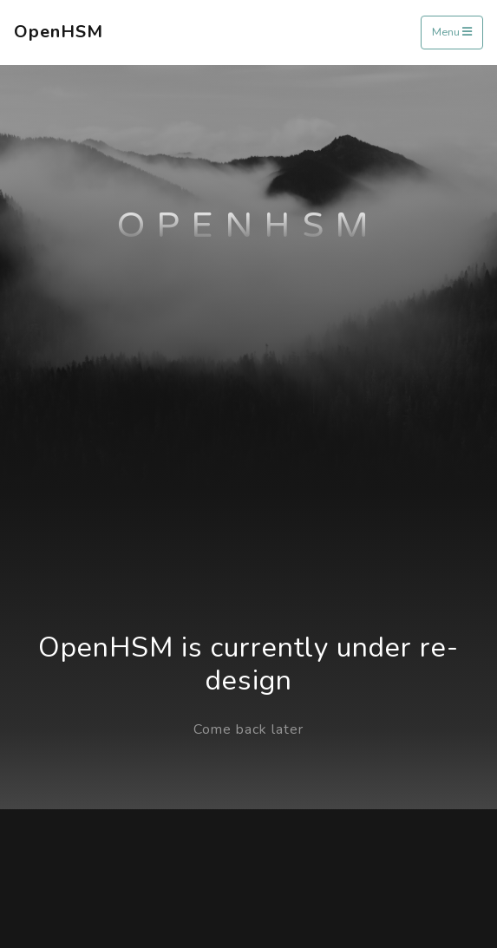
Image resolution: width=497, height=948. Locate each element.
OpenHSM (58, 31)
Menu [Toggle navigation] (452, 32)
